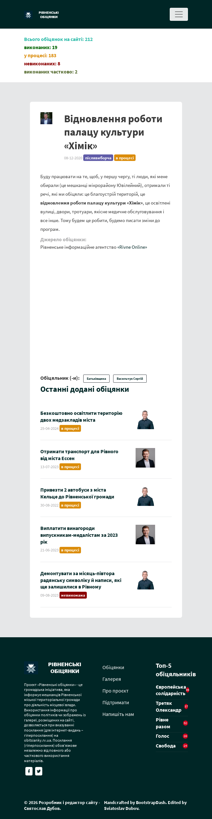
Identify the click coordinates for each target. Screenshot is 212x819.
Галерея (111, 679)
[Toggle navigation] (179, 14)
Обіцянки (113, 667)
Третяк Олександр (168, 706)
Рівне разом (163, 723)
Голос (162, 736)
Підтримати (115, 702)
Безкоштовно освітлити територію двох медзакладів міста (81, 416)
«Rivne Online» (132, 247)
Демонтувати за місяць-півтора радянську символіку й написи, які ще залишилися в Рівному (80, 580)
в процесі (125, 158)
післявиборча (98, 158)
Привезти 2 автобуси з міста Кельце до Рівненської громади (77, 493)
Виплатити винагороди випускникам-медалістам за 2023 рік (79, 535)
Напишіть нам (118, 714)
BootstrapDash (151, 802)
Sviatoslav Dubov (121, 808)
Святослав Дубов (42, 808)
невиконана (73, 595)
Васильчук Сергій (130, 378)
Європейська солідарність (171, 690)
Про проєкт (115, 690)
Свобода (166, 745)
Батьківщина (96, 378)
